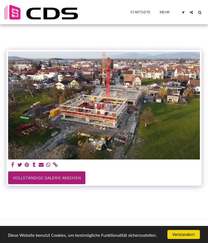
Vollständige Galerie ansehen (47, 177)
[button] (183, 12)
